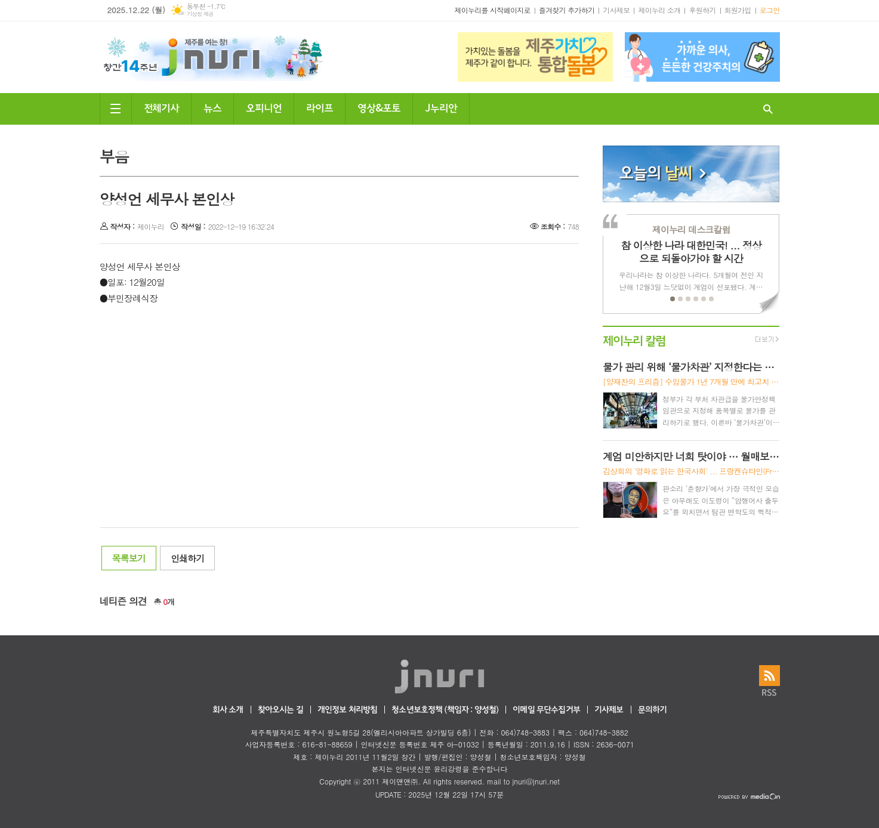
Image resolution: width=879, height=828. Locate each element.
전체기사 (162, 107)
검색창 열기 (768, 109)
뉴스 (212, 107)
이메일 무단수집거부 (546, 710)
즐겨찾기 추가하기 (567, 10)
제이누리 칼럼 (634, 339)
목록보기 (129, 558)
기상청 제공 (200, 14)
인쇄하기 (187, 558)
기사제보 (616, 10)
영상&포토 (378, 107)
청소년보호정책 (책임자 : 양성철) (444, 710)
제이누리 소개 (659, 10)
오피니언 (264, 107)
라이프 (319, 107)
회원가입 (737, 10)
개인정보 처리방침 (347, 710)
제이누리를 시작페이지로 (492, 10)
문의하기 (652, 710)
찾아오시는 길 (280, 710)
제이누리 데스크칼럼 (691, 229)
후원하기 (702, 10)
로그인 (770, 10)
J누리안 (441, 107)
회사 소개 (227, 710)
